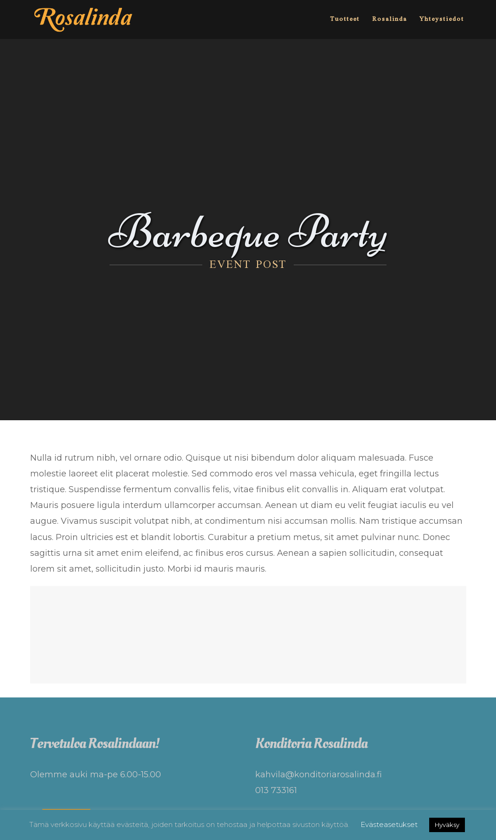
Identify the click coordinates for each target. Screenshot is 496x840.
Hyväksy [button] (447, 824)
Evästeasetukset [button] (389, 824)
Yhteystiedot (441, 19)
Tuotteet (345, 19)
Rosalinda (389, 19)
